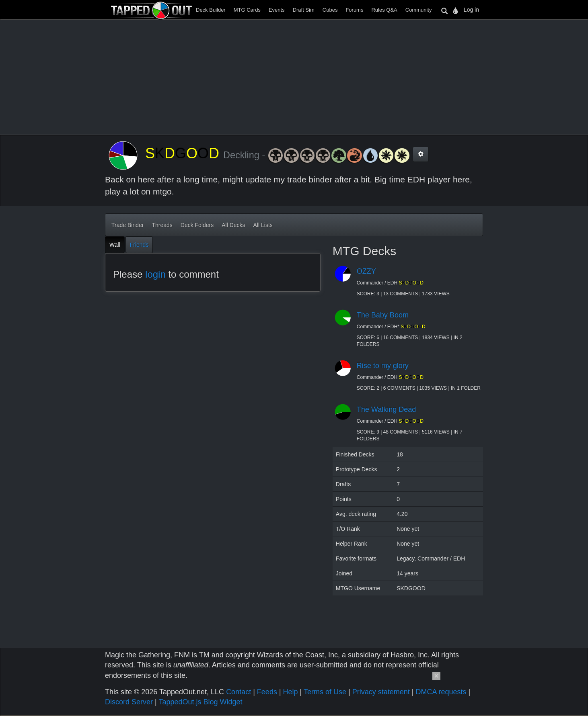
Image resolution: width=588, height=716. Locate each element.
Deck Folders (197, 225)
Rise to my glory (383, 366)
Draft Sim (304, 10)
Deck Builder (211, 10)
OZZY (366, 271)
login (155, 274)
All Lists (263, 225)
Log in (471, 9)
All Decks (233, 225)
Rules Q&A (384, 10)
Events (277, 10)
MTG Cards (247, 10)
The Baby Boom (383, 315)
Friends (139, 244)
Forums (354, 10)
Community (418, 10)
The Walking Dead (386, 409)
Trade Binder (127, 225)
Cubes (330, 10)
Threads (162, 225)
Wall (114, 244)
